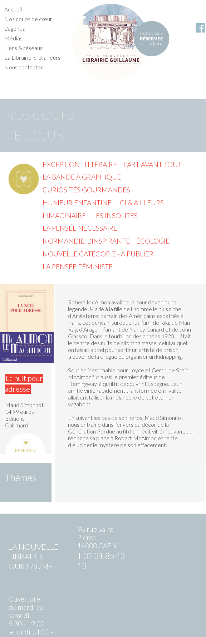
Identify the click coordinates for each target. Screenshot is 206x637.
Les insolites (115, 215)
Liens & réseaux (23, 47)
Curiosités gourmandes (86, 190)
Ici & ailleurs (141, 203)
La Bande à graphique (82, 177)
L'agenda (14, 28)
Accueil (13, 9)
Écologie (153, 241)
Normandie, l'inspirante (86, 241)
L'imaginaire (64, 215)
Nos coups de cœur (28, 18)
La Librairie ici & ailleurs (32, 57)
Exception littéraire (80, 164)
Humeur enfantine (77, 203)
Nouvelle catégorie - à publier (98, 254)
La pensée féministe (78, 267)
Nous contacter (23, 67)
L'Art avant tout (152, 164)
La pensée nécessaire (80, 228)
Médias (13, 38)
